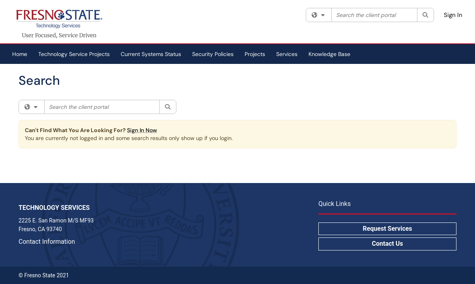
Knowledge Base (329, 54)
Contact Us (387, 243)
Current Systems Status (151, 54)
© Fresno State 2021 (44, 275)
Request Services (387, 228)
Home (19, 54)
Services (286, 54)
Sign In (453, 15)
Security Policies (213, 54)
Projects (255, 54)
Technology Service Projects (74, 54)
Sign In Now (142, 130)
